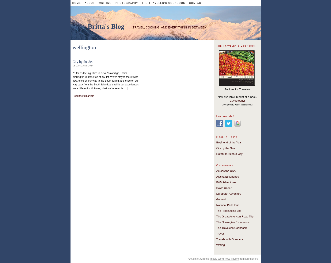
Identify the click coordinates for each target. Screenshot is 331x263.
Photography (126, 3)
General (221, 199)
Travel (220, 233)
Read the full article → (85, 95)
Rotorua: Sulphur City (229, 153)
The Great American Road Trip (235, 216)
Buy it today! (237, 100)
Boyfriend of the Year (229, 142)
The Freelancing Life (228, 210)
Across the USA (226, 171)
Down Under (224, 188)
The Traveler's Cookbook (231, 227)
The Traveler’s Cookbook (163, 3)
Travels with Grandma (229, 239)
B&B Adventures (226, 182)
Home (76, 3)
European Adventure (228, 193)
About (90, 3)
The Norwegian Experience (233, 222)
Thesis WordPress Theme (224, 258)
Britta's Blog (106, 26)
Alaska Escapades (227, 176)
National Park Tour (227, 205)
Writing (105, 3)
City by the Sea (83, 61)
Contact (196, 3)
